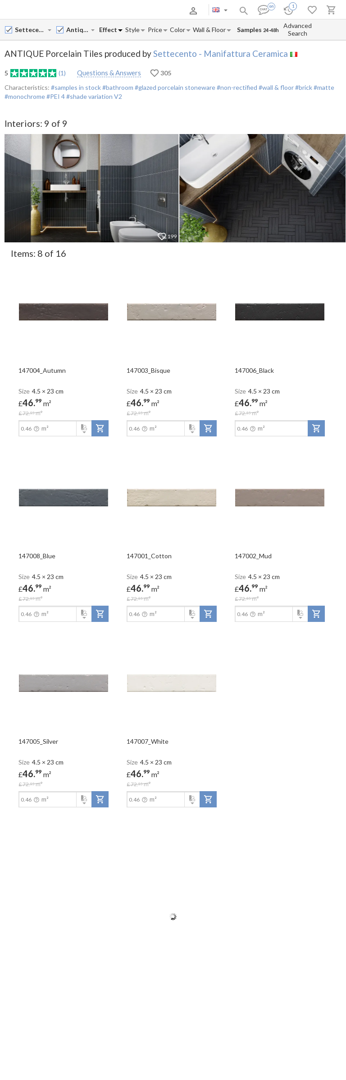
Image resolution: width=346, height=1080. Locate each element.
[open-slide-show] (63, 311)
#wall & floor (275, 87)
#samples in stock (76, 87)
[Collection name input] (78, 29)
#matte (323, 87)
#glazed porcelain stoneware (174, 87)
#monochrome (25, 96)
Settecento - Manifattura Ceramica (220, 53)
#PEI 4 (55, 96)
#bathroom (117, 87)
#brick (303, 87)
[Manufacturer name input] (31, 29)
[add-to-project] (100, 428)
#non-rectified (236, 87)
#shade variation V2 (94, 96)
